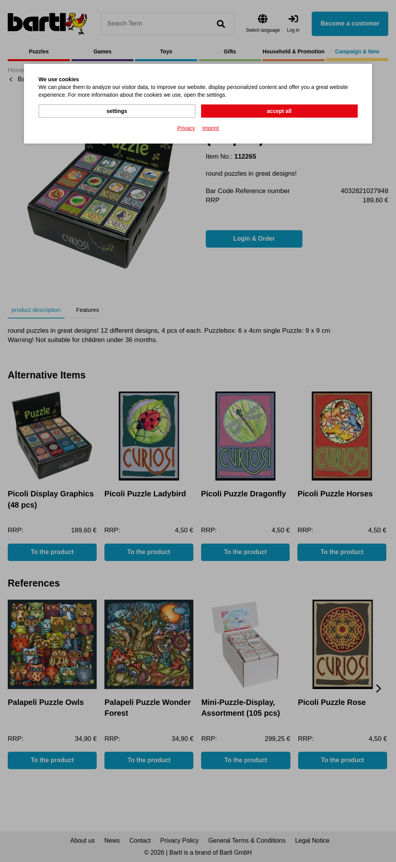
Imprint (210, 128)
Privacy (186, 128)
